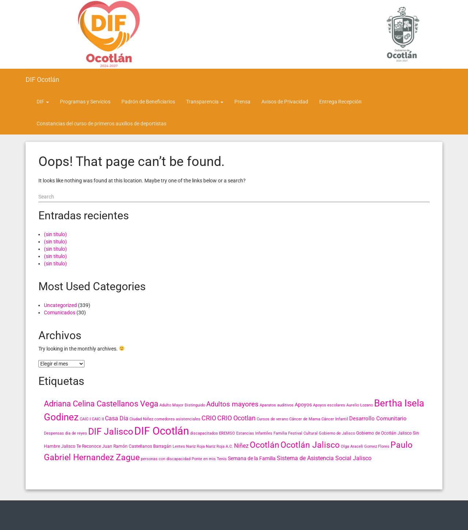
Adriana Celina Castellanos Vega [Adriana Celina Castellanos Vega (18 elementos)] (101, 403)
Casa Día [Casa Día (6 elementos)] (116, 418)
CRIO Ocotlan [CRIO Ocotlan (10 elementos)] (236, 418)
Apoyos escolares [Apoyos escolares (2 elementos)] (329, 405)
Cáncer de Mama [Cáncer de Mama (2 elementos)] (304, 419)
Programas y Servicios (85, 102)
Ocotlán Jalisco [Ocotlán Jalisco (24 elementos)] (310, 445)
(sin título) (55, 234)
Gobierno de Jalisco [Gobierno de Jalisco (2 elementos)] (337, 433)
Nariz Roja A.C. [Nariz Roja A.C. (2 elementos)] (219, 446)
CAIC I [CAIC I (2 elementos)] (85, 419)
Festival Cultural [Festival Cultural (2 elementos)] (303, 433)
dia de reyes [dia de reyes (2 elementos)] (76, 433)
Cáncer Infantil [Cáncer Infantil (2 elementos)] (334, 419)
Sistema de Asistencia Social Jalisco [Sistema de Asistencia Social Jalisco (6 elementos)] (324, 458)
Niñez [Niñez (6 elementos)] (241, 445)
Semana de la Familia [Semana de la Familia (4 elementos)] (252, 458)
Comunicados (59, 312)
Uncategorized (60, 305)
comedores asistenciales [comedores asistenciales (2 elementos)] (177, 419)
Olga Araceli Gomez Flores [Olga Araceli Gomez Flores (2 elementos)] (365, 446)
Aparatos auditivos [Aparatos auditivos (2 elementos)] (277, 405)
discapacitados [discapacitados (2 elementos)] (204, 433)
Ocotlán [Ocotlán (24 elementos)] (264, 445)
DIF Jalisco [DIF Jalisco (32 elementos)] (110, 431)
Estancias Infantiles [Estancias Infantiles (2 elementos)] (254, 433)
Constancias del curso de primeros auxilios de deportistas (101, 123)
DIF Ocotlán (42, 79)
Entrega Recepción (340, 102)
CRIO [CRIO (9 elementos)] (208, 418)
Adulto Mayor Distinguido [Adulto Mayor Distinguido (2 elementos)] (182, 405)
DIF (43, 102)
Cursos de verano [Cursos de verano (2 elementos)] (272, 419)
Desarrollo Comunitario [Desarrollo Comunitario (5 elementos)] (378, 418)
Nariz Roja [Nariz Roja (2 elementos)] (195, 446)
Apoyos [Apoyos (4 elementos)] (303, 405)
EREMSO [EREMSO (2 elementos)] (227, 433)
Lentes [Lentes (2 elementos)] (179, 446)
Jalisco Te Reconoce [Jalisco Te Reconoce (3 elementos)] (81, 446)
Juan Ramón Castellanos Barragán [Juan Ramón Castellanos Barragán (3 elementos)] (136, 446)
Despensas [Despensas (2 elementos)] (54, 433)
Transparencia (204, 102)
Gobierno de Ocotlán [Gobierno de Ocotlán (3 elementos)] (376, 433)
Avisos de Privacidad (284, 102)
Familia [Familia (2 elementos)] (280, 433)
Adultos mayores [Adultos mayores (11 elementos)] (232, 404)
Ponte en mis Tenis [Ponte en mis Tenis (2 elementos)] (209, 459)
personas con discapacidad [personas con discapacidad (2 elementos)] (165, 459)
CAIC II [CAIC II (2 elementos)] (98, 419)
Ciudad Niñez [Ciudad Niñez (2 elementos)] (141, 419)
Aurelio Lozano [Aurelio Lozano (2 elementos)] (359, 405)
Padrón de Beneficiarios (148, 102)
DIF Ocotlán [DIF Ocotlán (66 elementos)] (161, 431)
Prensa (242, 102)
